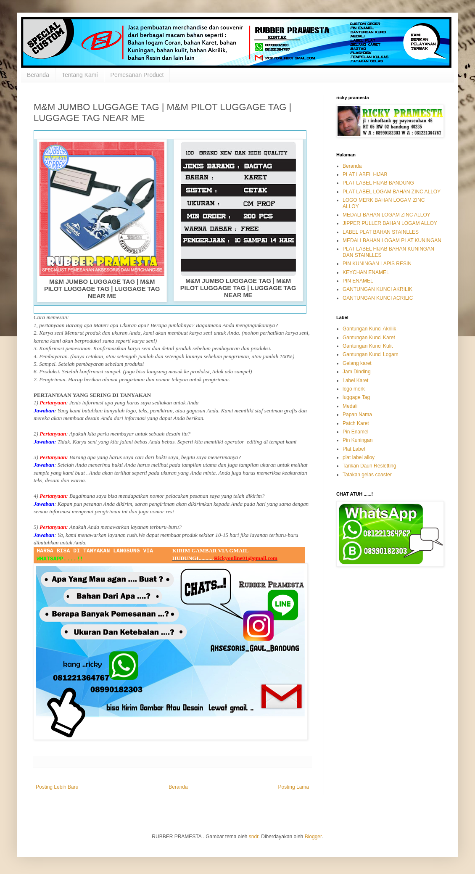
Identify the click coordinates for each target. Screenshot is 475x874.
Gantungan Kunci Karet (369, 338)
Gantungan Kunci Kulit (368, 346)
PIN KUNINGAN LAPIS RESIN (377, 264)
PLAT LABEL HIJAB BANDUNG (378, 183)
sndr (254, 837)
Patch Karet (356, 423)
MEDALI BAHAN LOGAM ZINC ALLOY (386, 215)
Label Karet (355, 380)
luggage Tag (356, 397)
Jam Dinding (357, 372)
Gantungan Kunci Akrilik (369, 329)
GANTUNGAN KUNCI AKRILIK (377, 289)
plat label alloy (359, 457)
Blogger (313, 837)
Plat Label (354, 449)
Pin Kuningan (357, 440)
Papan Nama (357, 414)
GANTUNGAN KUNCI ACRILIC (378, 298)
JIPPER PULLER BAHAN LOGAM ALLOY (390, 223)
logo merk (354, 389)
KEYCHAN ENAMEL (366, 272)
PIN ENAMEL (358, 281)
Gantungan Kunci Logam (370, 354)
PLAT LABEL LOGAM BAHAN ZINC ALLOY (392, 192)
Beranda (38, 74)
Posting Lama (293, 787)
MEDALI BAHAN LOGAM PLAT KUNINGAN (392, 240)
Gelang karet (357, 363)
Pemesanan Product (137, 74)
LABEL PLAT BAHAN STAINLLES (381, 232)
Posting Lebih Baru (57, 787)
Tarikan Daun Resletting (369, 466)
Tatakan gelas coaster (367, 475)
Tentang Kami (80, 74)
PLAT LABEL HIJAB (365, 174)
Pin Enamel (355, 432)
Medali (350, 406)
